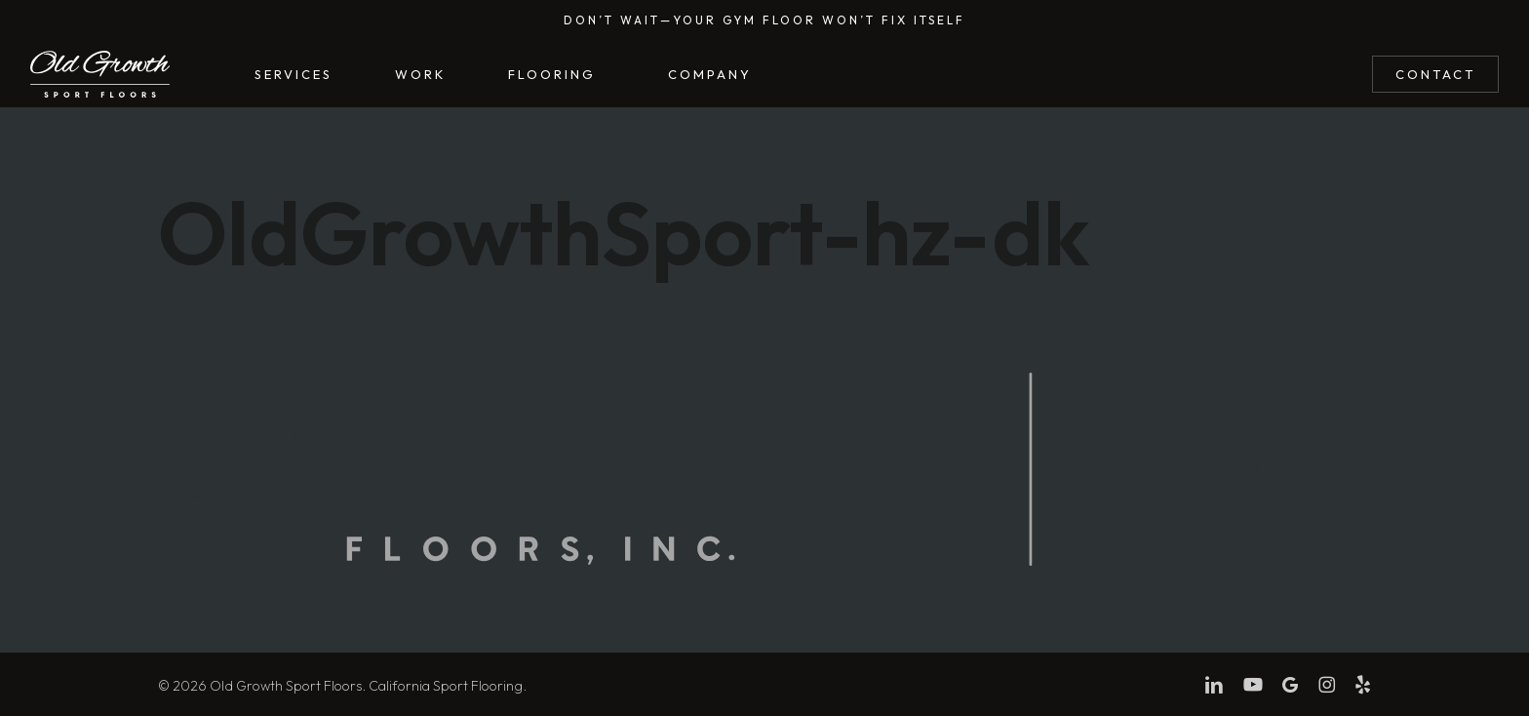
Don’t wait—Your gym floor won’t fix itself (764, 20)
